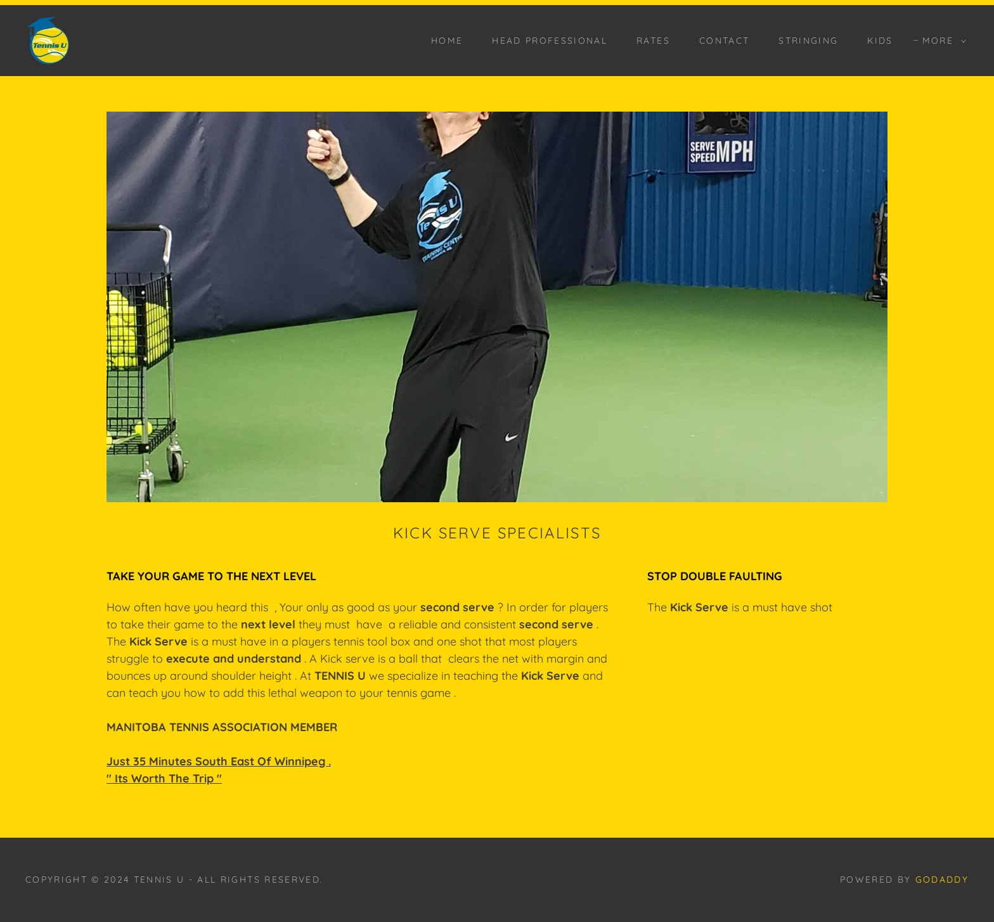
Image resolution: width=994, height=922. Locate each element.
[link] (48, 39)
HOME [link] (447, 40)
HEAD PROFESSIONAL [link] (549, 40)
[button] (941, 40)
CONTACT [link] (724, 40)
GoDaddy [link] (942, 879)
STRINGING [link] (808, 40)
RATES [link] (653, 40)
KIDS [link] (880, 40)
